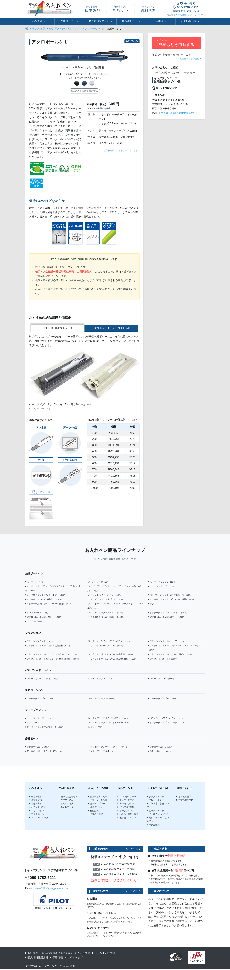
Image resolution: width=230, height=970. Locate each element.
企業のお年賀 (95, 814)
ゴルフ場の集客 (126, 808)
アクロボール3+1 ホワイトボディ (45, 752)
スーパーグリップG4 (163, 699)
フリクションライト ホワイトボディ (109, 642)
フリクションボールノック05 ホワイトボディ (51, 655)
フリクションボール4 (163, 659)
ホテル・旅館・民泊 (128, 814)
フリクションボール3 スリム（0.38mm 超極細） (52, 659)
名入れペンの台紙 (99, 21)
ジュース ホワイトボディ (42, 679)
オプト (156, 604)
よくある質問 (183, 797)
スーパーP (34, 582)
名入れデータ (66, 808)
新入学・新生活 (126, 800)
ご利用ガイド (68, 21)
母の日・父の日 (126, 804)
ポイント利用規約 (103, 953)
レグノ (34, 622)
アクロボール (89, 28)
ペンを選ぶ (38, 21)
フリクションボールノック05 (166, 642)
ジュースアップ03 (100, 679)
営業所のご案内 (184, 800)
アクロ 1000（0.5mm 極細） (106, 617)
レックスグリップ (161, 587)
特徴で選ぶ (35, 804)
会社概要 (31, 953)
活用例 (159, 21)
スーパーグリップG (162, 582)
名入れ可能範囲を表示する (84, 91)
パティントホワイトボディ (104, 595)
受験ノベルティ (155, 800)
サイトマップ (74, 958)
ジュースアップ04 (161, 679)
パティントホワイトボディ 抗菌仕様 (170, 595)
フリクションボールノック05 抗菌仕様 (48, 646)
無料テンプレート (97, 804)
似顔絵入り (94, 811)
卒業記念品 (153, 825)
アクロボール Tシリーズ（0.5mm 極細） (49, 604)
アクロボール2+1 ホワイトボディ (107, 747)
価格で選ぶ (35, 797)
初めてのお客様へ (68, 797)
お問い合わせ (188, 21)
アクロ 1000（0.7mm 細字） (167, 617)
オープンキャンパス (128, 811)
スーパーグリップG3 (101, 699)
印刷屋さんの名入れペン (63, 28)
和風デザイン (95, 808)
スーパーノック (98, 582)
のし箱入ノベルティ (157, 814)
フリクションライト (39, 642)
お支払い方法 (66, 804)
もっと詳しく (133, 849)
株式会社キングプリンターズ (191, 14)
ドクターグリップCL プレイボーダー (109, 723)
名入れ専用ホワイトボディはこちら (122, 150)
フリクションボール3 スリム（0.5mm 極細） (112, 659)
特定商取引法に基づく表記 (56, 953)
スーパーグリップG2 (40, 699)
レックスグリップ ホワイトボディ (46, 595)
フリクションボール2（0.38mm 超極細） (111, 655)
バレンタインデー (127, 797)
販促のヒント (130, 21)
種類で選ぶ (35, 800)
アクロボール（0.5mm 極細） (44, 600)
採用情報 (56, 958)
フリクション (36, 811)
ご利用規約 (82, 953)
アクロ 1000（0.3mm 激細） (44, 617)
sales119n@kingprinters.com (177, 113)
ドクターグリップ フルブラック (168, 613)
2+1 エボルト (160, 752)
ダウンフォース (37, 613)
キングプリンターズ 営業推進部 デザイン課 (52, 871)
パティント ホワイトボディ (166, 719)
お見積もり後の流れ (190, 59)
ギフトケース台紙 (97, 800)
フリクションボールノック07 (105, 646)
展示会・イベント (127, 818)
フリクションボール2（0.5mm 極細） (170, 655)
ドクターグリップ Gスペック (105, 613)
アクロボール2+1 (38, 747)
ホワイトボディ (37, 808)
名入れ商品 (38, 28)
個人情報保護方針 (36, 958)
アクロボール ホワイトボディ (105, 600)
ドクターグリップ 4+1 (102, 752)
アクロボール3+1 (161, 747)
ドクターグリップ (38, 818)
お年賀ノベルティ (156, 811)
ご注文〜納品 (66, 800)
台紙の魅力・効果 (97, 797)
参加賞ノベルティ (156, 797)
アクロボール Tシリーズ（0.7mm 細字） (172, 600)
